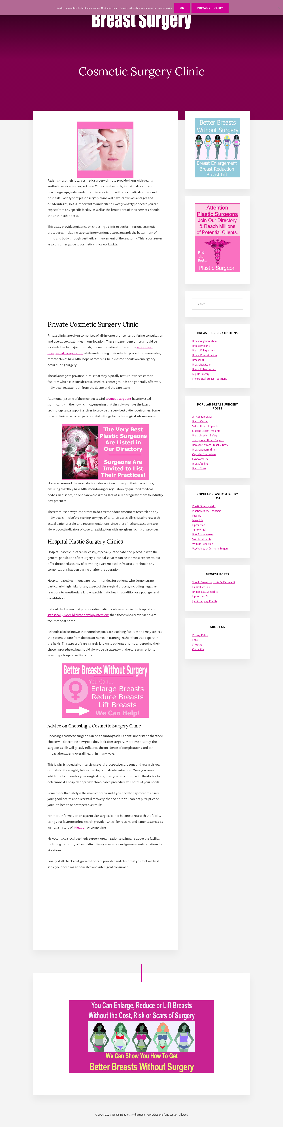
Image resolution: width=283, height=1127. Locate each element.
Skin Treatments (201, 539)
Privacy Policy (200, 635)
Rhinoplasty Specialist (205, 591)
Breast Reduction (201, 364)
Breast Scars (199, 468)
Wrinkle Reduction (202, 543)
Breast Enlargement (203, 350)
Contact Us (198, 649)
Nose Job (197, 520)
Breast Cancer (200, 421)
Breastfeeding (200, 463)
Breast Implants (201, 345)
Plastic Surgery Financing (206, 511)
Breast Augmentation (204, 341)
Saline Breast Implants (205, 426)
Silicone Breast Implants (206, 430)
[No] (278, 8)
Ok (182, 8)
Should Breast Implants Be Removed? (213, 582)
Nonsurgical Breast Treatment (209, 378)
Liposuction (198, 525)
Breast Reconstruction (204, 355)
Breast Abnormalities (204, 449)
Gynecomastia (200, 459)
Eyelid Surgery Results (204, 601)
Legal (195, 639)
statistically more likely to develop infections (78, 615)
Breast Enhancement (204, 369)
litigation (79, 827)
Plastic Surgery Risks (204, 506)
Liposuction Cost (201, 596)
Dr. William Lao (201, 587)
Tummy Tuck (199, 529)
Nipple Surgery (200, 374)
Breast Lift (198, 359)
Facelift (196, 515)
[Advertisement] (105, 283)
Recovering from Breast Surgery (210, 444)
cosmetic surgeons (118, 398)
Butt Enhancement (203, 534)
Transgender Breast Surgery (208, 440)
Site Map (197, 644)
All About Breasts (202, 416)
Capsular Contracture (204, 454)
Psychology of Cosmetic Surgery (210, 548)
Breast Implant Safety (204, 435)
